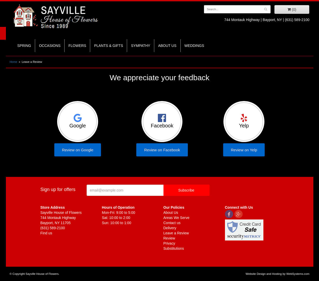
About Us (167, 46)
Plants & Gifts (108, 46)
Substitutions (173, 248)
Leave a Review (176, 233)
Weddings (194, 46)
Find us (46, 233)
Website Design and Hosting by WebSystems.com (278, 273)
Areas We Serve (176, 218)
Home (13, 61)
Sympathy (140, 46)
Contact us (172, 223)
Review (169, 238)
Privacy (169, 243)
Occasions (49, 46)
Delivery (170, 228)
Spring (24, 46)
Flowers (77, 46)
